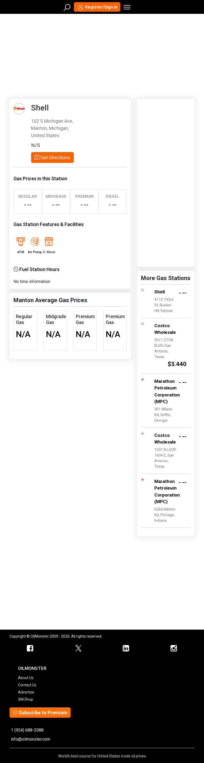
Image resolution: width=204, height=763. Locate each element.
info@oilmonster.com (30, 739)
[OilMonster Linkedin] (126, 648)
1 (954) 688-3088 (27, 730)
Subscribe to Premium (40, 712)
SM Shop (25, 699)
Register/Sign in (97, 7)
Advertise (26, 692)
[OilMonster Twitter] (78, 648)
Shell (159, 291)
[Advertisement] (102, 55)
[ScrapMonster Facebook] (30, 648)
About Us (25, 678)
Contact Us (27, 685)
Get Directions (52, 157)
